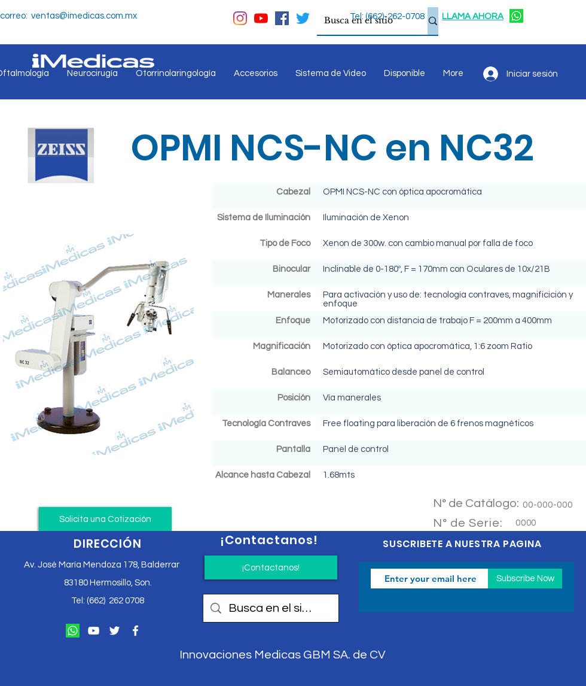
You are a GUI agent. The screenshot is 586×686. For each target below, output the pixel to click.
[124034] (516, 16)
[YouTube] (261, 18)
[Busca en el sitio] (363, 21)
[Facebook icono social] (282, 18)
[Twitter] (303, 18)
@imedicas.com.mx (98, 15)
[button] (105, 519)
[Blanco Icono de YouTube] (93, 631)
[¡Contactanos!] (271, 567)
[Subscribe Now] (525, 578)
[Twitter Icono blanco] (114, 631)
